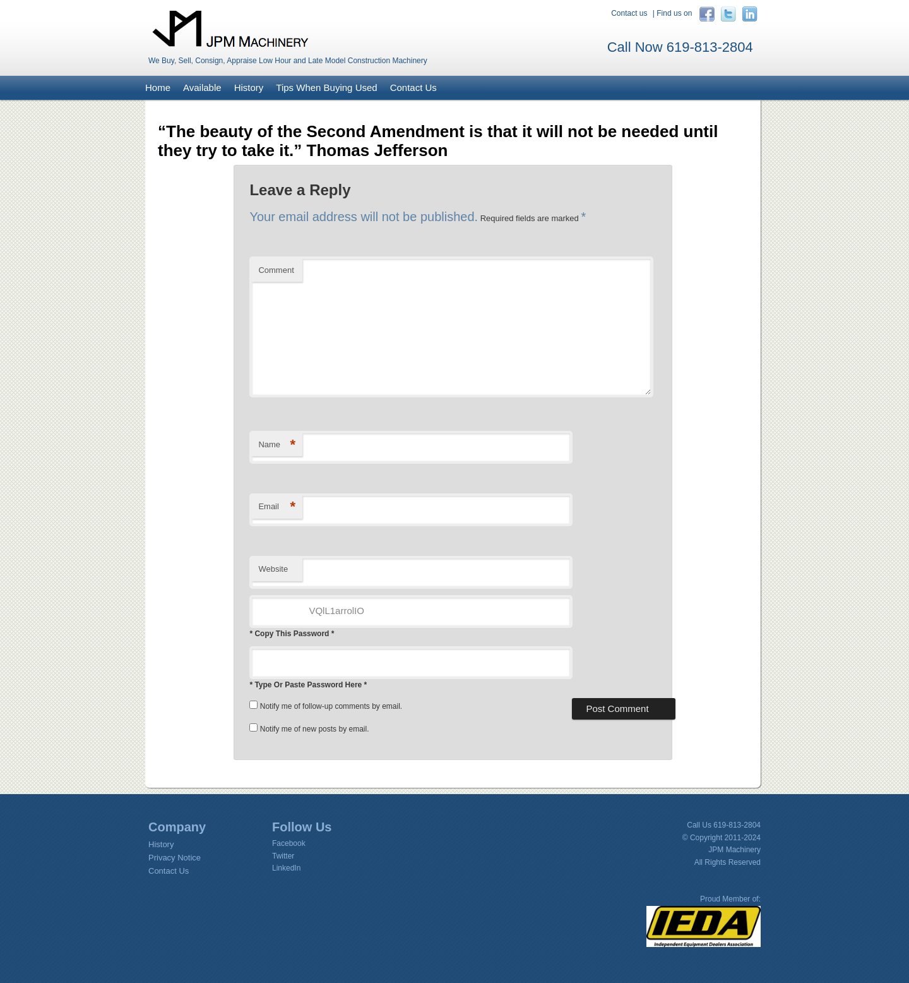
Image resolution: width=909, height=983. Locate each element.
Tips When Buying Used (326, 87)
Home (157, 87)
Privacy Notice (174, 857)
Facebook (289, 843)
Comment (276, 270)
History (249, 87)
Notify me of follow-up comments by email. (331, 706)
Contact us (629, 13)
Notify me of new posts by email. (314, 729)
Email (276, 507)
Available (202, 87)
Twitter (283, 856)
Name (276, 445)
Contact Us (413, 87)
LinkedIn (286, 868)
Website (273, 569)
